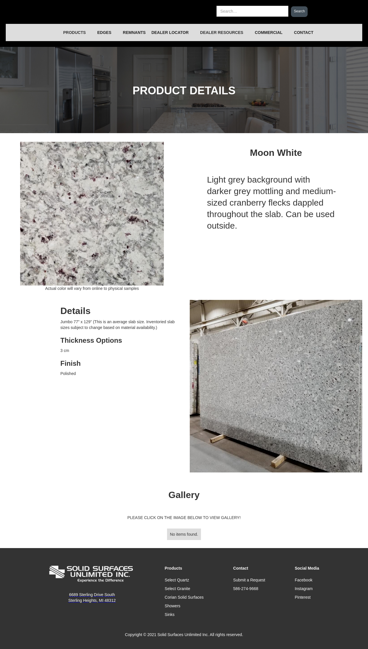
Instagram (304, 588)
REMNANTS (134, 32)
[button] (74, 32)
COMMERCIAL (268, 32)
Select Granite (177, 588)
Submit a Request (249, 580)
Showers (172, 606)
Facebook (303, 580)
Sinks (170, 614)
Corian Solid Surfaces (184, 597)
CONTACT (303, 32)
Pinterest (302, 597)
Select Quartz (177, 580)
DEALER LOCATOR (170, 32)
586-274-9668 (245, 588)
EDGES (104, 32)
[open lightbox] (276, 386)
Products (173, 568)
